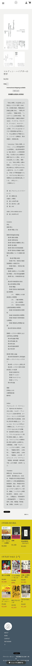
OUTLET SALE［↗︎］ (11, 557)
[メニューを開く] (3, 3)
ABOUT (6, 633)
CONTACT (7, 638)
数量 (5, 84)
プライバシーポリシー (9, 656)
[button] (9, 59)
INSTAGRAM (7, 641)
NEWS (6, 635)
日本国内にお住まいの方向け (16, 94)
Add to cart (16, 90)
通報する (26, 514)
